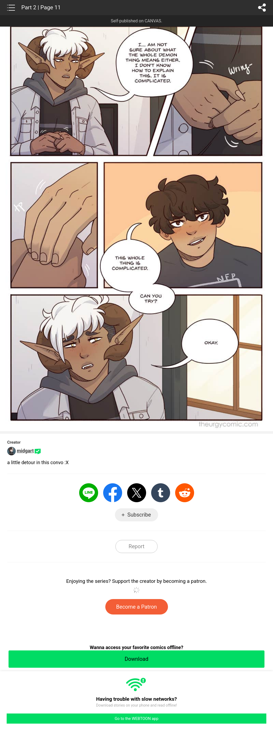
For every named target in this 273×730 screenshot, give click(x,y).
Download (136, 659)
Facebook (112, 492)
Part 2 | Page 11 (41, 7)
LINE (88, 492)
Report (136, 546)
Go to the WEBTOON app (136, 718)
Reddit (184, 492)
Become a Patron (136, 607)
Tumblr (160, 492)
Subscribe (139, 515)
